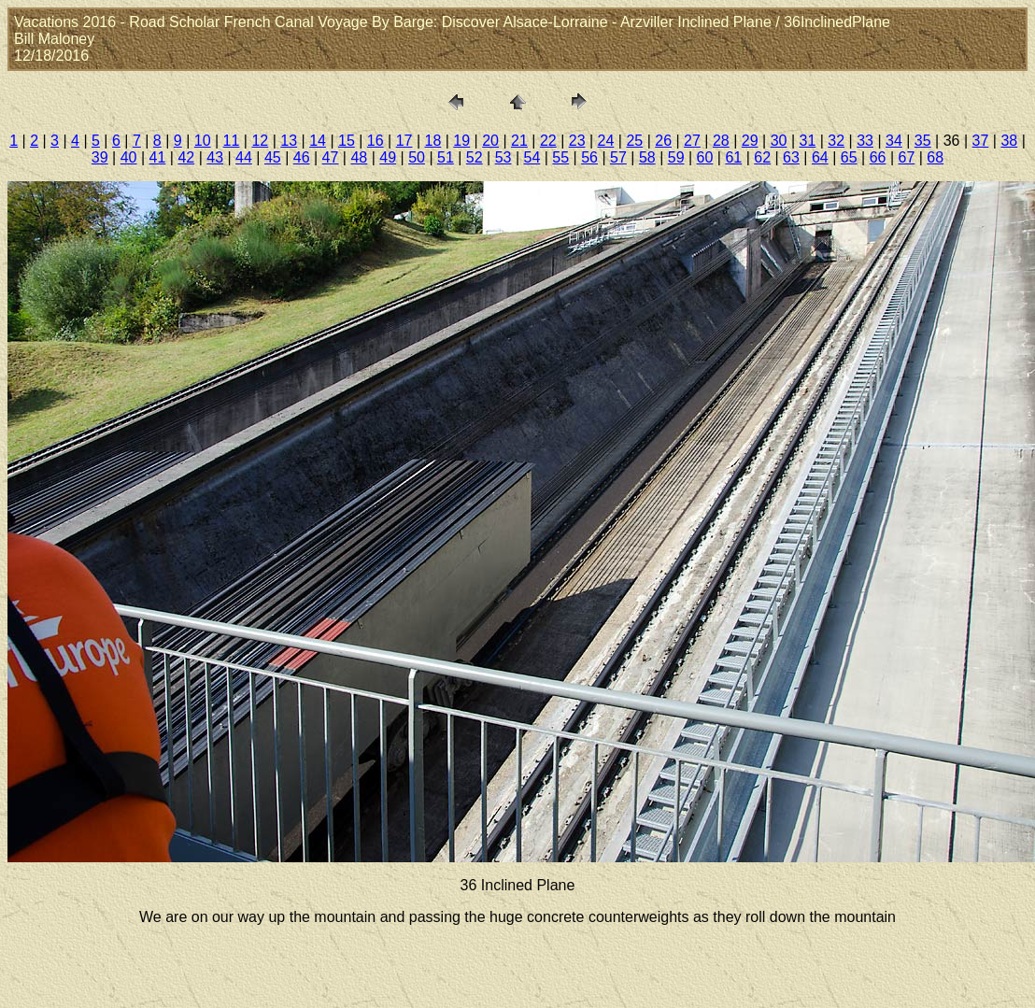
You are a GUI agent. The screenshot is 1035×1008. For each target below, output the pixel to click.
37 (980, 141)
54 (532, 157)
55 (560, 157)
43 (214, 157)
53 (503, 157)
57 (618, 157)
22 (548, 141)
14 (317, 141)
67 (906, 157)
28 (721, 141)
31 (807, 141)
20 (490, 141)
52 (474, 157)
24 (606, 141)
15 (346, 141)
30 (779, 141)
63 (791, 157)
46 (301, 157)
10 (202, 141)
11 (231, 141)
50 (416, 157)
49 (387, 157)
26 (663, 141)
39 (100, 157)
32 (836, 141)
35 (922, 141)
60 (705, 157)
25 (634, 141)
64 (820, 157)
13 (288, 141)
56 (589, 157)
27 (692, 141)
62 (762, 157)
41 (157, 157)
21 (519, 141)
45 (272, 157)
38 (1008, 141)
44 (243, 157)
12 (259, 141)
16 (375, 141)
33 (865, 141)
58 (647, 157)
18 (433, 141)
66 (878, 157)
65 (849, 157)
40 (129, 157)
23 (577, 141)
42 (185, 157)
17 (404, 141)
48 (358, 157)
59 (676, 157)
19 (461, 141)
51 (445, 157)
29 (750, 141)
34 (894, 141)
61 (733, 157)
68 (935, 157)
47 (330, 157)
